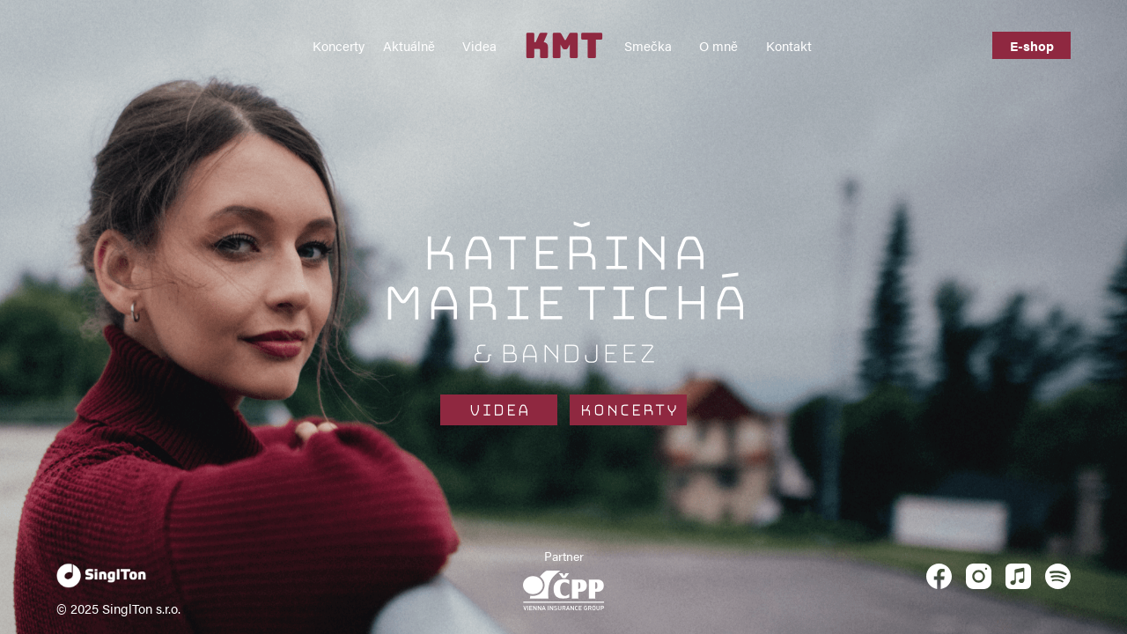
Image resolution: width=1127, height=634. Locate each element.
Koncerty (339, 45)
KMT (563, 45)
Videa (479, 45)
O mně (718, 45)
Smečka (648, 45)
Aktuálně (409, 45)
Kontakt (789, 45)
